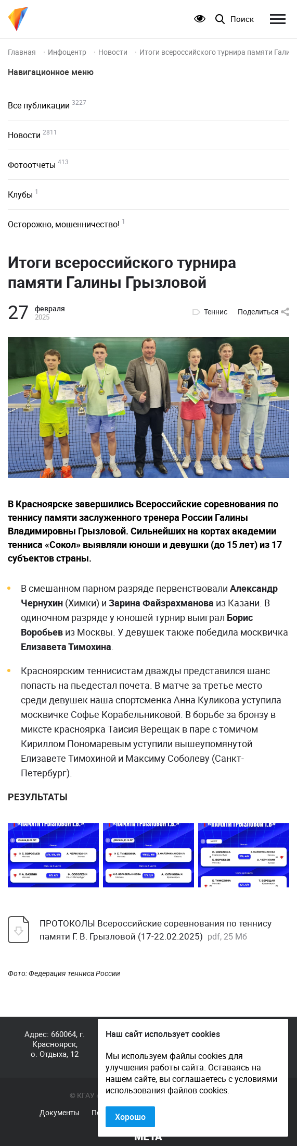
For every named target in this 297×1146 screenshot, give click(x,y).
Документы (60, 1112)
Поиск (242, 19)
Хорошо (130, 1117)
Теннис (215, 312)
